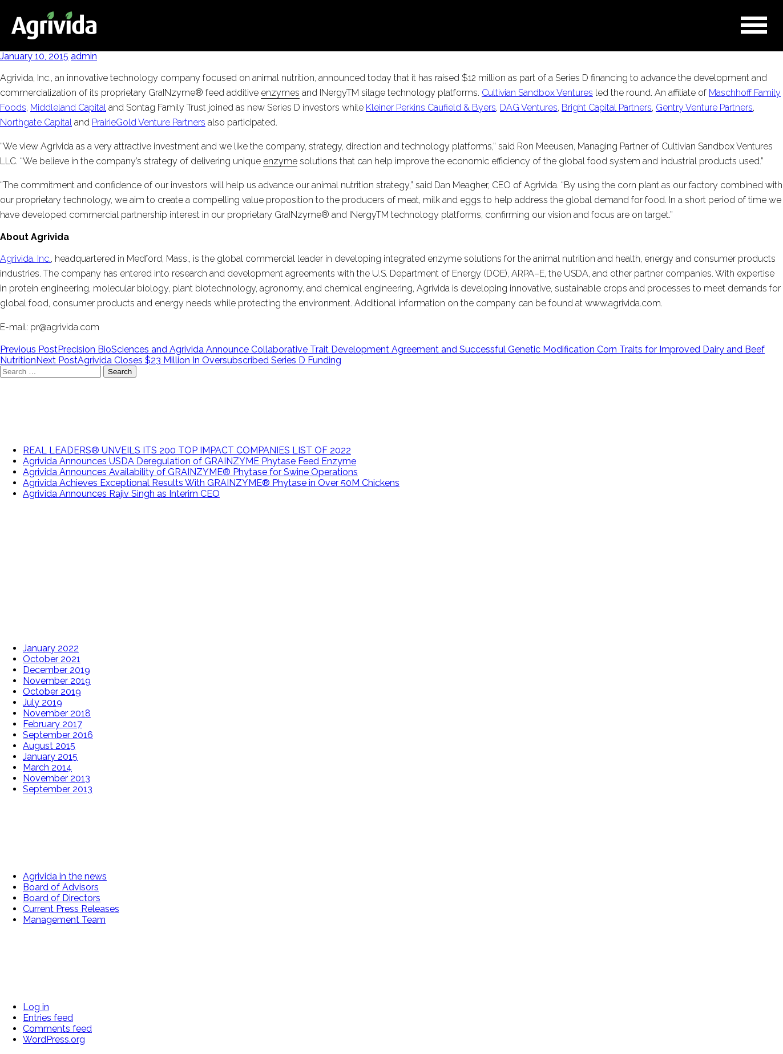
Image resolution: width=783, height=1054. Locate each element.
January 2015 (50, 756)
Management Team (64, 919)
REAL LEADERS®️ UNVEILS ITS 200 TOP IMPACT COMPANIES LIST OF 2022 (187, 450)
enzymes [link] (280, 92)
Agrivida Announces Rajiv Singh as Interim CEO (121, 493)
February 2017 (52, 724)
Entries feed (48, 1017)
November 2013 (56, 778)
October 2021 (51, 659)
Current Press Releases (71, 908)
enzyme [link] (280, 161)
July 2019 (42, 702)
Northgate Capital (36, 122)
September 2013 (57, 789)
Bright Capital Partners (607, 107)
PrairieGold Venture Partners (148, 122)
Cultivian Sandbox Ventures (537, 92)
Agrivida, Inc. (25, 258)
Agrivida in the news (65, 876)
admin (84, 56)
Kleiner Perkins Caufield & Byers (431, 107)
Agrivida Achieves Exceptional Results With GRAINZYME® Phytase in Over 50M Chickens (211, 482)
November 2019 (57, 680)
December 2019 (56, 669)
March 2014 (47, 767)
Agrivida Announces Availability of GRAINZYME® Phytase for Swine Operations (190, 472)
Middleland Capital (68, 107)
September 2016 (58, 734)
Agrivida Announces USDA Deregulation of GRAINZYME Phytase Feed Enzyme (189, 461)
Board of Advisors (61, 887)
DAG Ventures (529, 107)
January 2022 (51, 648)
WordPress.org (54, 1039)
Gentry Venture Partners (704, 107)
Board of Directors (61, 898)
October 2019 (52, 691)
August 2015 (49, 745)
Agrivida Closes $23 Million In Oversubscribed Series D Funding (188, 360)
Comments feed (57, 1028)
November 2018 (57, 713)
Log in (36, 1007)
